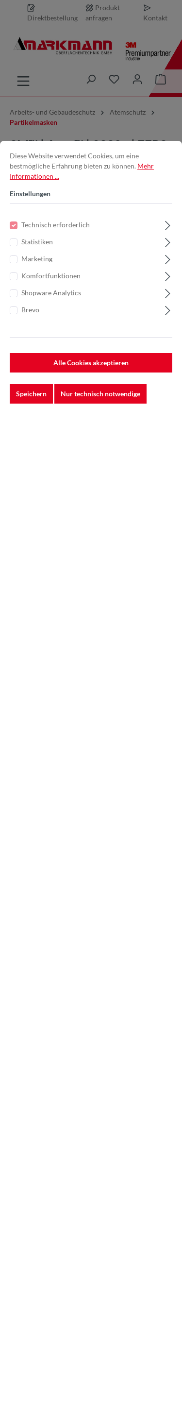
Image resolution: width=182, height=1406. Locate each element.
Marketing (36, 273)
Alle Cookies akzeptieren (91, 377)
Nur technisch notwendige (100, 408)
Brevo (30, 324)
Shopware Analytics (51, 307)
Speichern (31, 408)
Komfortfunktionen (51, 290)
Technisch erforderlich (55, 239)
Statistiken (37, 256)
